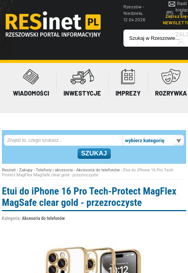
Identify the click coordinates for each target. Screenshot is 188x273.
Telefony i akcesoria (54, 170)
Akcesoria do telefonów (98, 170)
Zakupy (26, 170)
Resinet (9, 170)
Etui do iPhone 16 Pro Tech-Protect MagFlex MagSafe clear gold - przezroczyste (89, 196)
